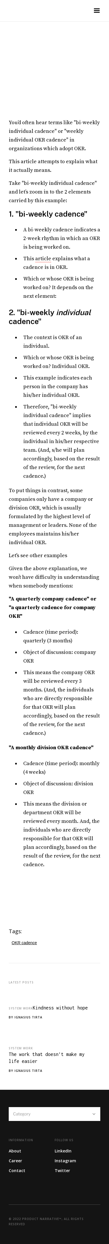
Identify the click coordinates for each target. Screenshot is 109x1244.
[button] (97, 11)
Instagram (65, 1160)
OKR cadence (24, 942)
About (15, 1151)
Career (15, 1160)
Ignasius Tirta (28, 1017)
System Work (21, 1008)
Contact (17, 1170)
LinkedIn (63, 1151)
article (43, 258)
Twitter (62, 1170)
